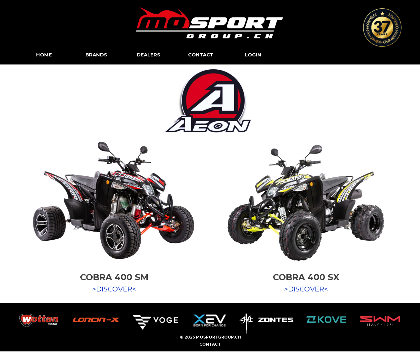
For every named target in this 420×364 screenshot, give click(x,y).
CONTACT (201, 55)
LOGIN (253, 55)
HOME (44, 55)
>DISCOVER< (114, 289)
